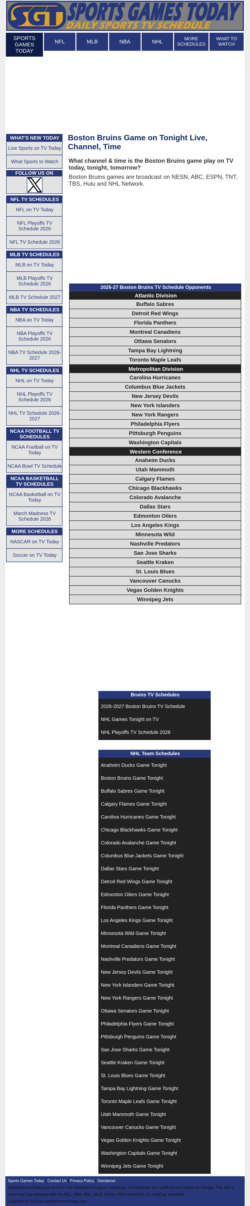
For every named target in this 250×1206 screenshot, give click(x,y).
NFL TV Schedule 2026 (35, 242)
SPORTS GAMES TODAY (24, 44)
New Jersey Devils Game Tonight (137, 972)
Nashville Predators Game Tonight (138, 959)
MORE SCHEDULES (191, 41)
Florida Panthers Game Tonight (134, 907)
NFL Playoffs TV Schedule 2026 (34, 225)
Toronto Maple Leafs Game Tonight (139, 1101)
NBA (124, 42)
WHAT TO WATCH (226, 41)
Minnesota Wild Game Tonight (133, 933)
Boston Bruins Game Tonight (132, 778)
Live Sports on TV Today (34, 148)
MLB (92, 42)
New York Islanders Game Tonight (137, 985)
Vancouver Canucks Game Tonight (138, 1127)
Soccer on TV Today (34, 555)
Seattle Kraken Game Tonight (133, 1062)
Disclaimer (106, 1181)
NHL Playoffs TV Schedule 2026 (135, 732)
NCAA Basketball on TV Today (35, 497)
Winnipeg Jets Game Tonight (132, 1166)
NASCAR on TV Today (34, 541)
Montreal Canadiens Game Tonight (138, 946)
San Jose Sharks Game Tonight (135, 1049)
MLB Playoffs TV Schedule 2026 (35, 280)
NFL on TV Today (34, 209)
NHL (157, 42)
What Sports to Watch (34, 161)
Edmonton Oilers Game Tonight (135, 894)
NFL (60, 42)
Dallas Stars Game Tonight (130, 868)
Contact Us (57, 1181)
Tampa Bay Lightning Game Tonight (139, 1088)
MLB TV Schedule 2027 (35, 297)
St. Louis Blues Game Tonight (133, 1075)
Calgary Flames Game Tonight (134, 804)
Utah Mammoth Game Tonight (133, 1114)
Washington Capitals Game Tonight (139, 1153)
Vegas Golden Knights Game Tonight (141, 1140)
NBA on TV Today (34, 320)
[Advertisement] (125, 94)
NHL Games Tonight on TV (130, 719)
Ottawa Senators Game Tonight (135, 1010)
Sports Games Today (26, 1181)
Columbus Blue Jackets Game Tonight (142, 855)
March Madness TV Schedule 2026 (34, 516)
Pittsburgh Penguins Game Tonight (138, 1036)
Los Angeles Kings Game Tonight (137, 920)
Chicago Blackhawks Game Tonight (139, 829)
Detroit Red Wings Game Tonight (136, 881)
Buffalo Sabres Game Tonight (133, 791)
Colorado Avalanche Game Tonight (138, 842)
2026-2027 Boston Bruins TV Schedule (143, 706)
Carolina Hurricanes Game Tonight (138, 817)
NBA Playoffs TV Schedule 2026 (34, 336)
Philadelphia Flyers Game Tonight (137, 1023)
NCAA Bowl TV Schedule (34, 466)
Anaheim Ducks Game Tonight (134, 765)
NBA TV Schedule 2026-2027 (34, 355)
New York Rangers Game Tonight (137, 998)
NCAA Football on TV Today (34, 449)
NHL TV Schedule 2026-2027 (34, 415)
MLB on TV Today (34, 264)
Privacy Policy (82, 1181)
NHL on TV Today (35, 380)
